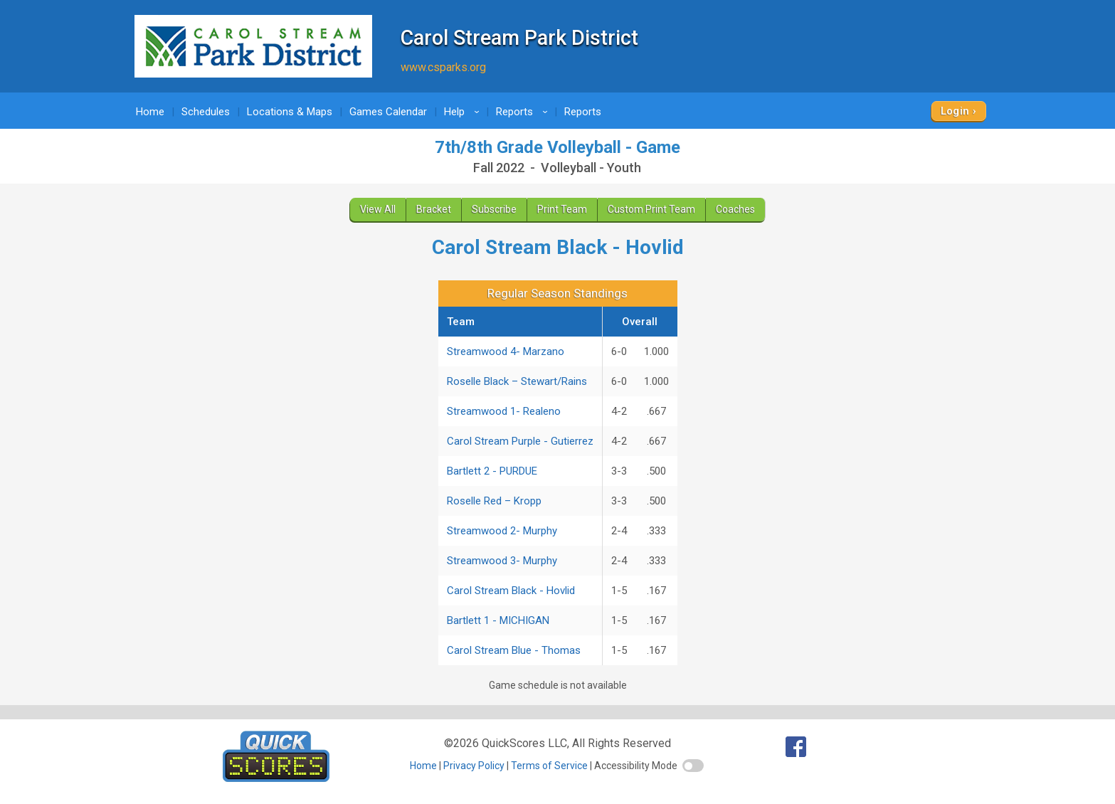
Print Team (562, 209)
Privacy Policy (473, 765)
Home (150, 111)
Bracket (433, 209)
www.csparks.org (443, 67)
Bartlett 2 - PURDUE (492, 471)
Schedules (205, 111)
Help (464, 111)
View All (378, 209)
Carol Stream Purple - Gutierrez (520, 441)
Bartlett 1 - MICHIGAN (498, 620)
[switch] (693, 765)
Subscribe (494, 209)
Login (955, 111)
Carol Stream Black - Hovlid (511, 590)
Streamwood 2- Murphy (502, 530)
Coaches (735, 209)
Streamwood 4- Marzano (505, 351)
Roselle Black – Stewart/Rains (517, 381)
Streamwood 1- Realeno (504, 411)
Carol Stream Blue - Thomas (514, 650)
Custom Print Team (651, 209)
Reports (524, 111)
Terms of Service (549, 765)
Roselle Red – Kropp (494, 500)
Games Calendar (388, 111)
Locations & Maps (289, 111)
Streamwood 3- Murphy (502, 560)
